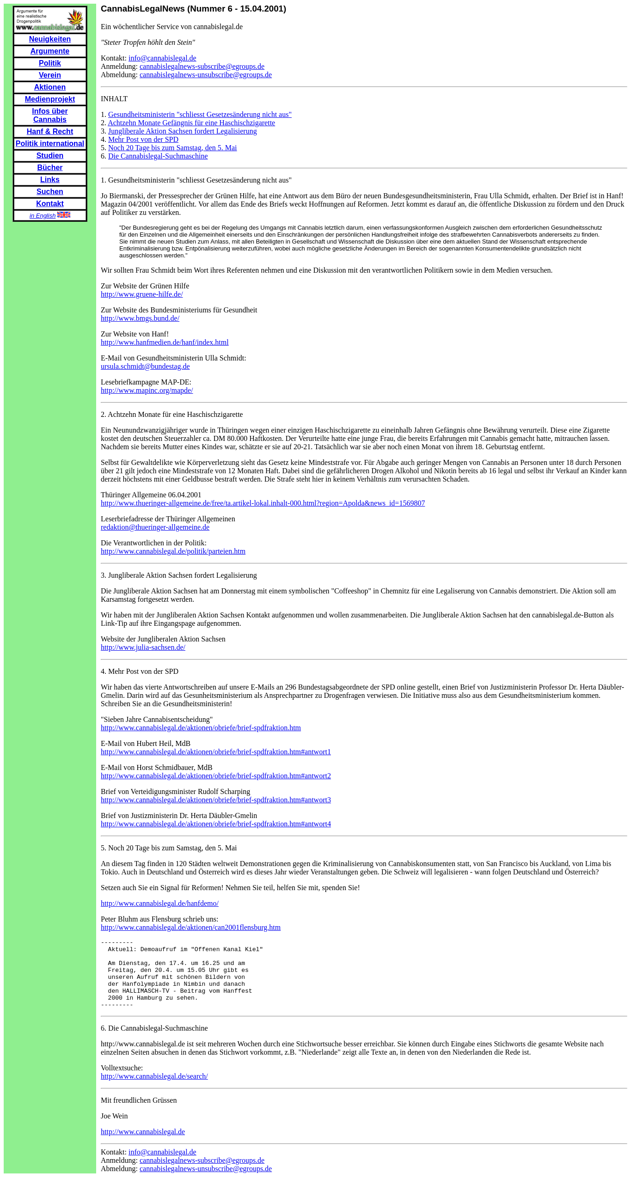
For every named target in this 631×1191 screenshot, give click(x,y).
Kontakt (50, 204)
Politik (50, 63)
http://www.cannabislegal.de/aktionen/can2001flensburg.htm (191, 927)
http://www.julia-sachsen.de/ (143, 647)
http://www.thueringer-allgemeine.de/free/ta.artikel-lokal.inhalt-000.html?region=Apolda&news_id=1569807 (263, 503)
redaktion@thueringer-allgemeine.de (155, 527)
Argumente (50, 51)
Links (50, 179)
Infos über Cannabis (49, 115)
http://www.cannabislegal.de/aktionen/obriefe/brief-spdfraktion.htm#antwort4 (216, 824)
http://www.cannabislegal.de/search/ (154, 1090)
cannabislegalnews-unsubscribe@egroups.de (206, 75)
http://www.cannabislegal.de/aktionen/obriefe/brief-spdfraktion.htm (201, 728)
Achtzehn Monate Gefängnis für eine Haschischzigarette (191, 123)
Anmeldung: (120, 66)
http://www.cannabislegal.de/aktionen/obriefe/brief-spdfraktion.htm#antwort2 (216, 776)
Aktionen (50, 87)
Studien (50, 155)
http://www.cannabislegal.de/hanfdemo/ (160, 903)
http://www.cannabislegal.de (143, 1145)
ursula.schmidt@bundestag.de (145, 366)
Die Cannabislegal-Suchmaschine (158, 156)
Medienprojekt (50, 99)
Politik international (50, 143)
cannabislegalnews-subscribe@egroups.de (202, 66)
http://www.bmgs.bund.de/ (140, 318)
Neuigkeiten (50, 39)
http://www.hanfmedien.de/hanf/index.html (165, 342)
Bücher (49, 167)
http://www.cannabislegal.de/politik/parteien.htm (173, 551)
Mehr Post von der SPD (143, 139)
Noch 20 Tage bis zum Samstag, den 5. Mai (172, 148)
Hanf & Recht (50, 131)
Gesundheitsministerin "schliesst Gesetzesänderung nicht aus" (200, 114)
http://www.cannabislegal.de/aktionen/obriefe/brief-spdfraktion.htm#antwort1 (216, 752)
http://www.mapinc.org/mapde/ (147, 390)
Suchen (50, 191)
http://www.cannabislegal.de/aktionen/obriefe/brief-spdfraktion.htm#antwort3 (216, 800)
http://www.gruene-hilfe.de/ (142, 294)
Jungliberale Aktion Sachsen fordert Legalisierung (182, 131)
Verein (50, 75)
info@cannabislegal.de (162, 58)
